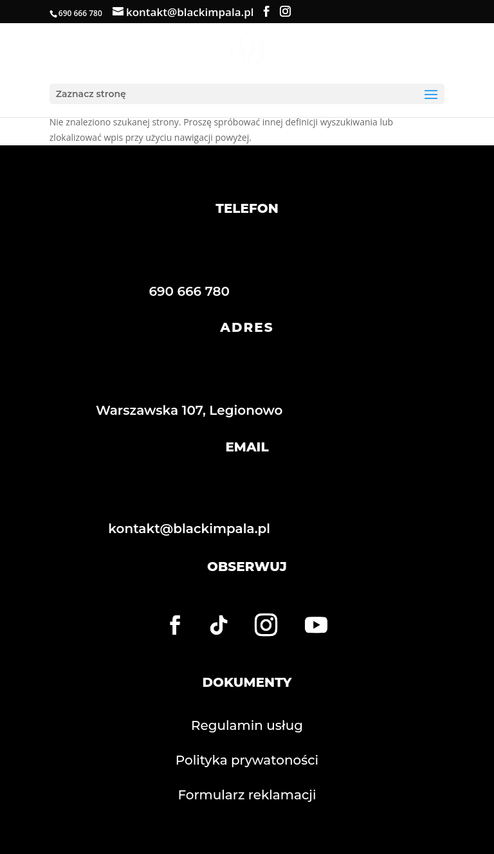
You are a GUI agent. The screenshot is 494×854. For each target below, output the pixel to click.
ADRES (246, 327)
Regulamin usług (247, 725)
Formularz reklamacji (247, 795)
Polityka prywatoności (247, 760)
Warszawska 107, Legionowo (189, 410)
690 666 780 (189, 291)
